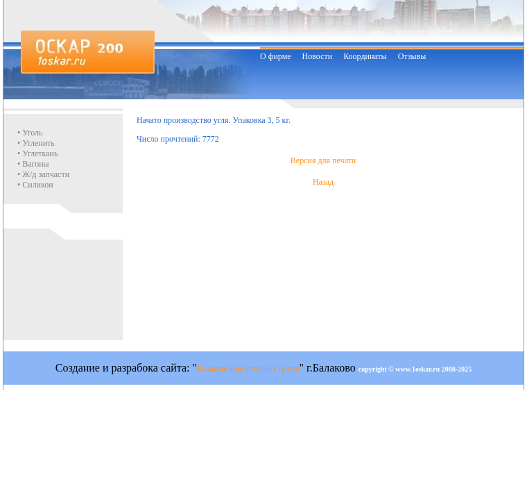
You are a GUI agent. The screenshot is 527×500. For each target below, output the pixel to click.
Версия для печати (323, 160)
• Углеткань (37, 153)
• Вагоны (33, 164)
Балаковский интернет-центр (248, 369)
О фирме (275, 56)
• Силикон (35, 185)
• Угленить (36, 143)
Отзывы (412, 56)
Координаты (365, 56)
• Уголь (30, 133)
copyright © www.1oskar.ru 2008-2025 (415, 369)
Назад (323, 182)
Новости (317, 56)
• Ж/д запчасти (43, 174)
